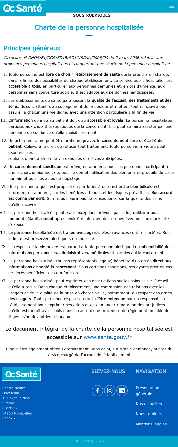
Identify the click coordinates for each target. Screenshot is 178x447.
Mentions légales (151, 424)
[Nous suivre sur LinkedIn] (122, 390)
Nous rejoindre (150, 414)
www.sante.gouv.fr (107, 337)
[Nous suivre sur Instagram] (109, 390)
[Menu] (172, 6)
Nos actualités (149, 404)
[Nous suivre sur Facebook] (97, 390)
